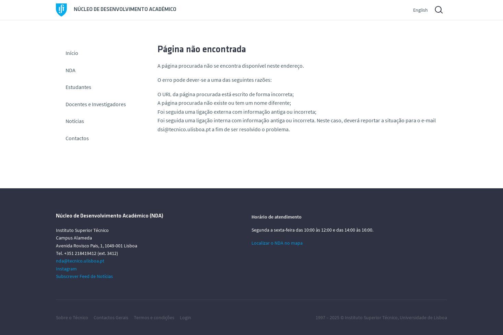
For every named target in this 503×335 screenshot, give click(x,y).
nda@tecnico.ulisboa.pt (80, 261)
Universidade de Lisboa (423, 317)
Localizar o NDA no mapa (277, 243)
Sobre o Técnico (72, 317)
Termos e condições (154, 317)
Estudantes (78, 86)
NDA (70, 70)
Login (185, 317)
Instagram (66, 269)
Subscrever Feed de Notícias (84, 276)
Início (72, 52)
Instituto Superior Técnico (371, 317)
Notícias (75, 121)
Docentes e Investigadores (96, 104)
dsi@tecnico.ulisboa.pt (184, 129)
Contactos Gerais (111, 317)
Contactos (77, 138)
